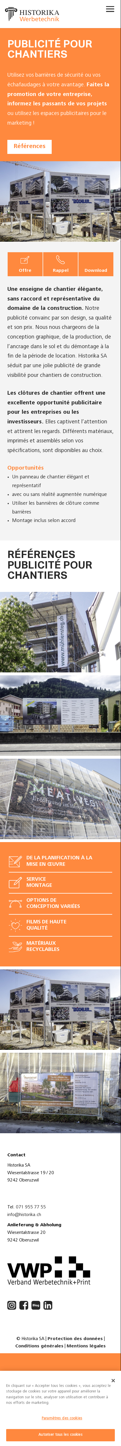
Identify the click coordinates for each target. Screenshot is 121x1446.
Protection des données (75, 1339)
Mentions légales (86, 1346)
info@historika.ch (24, 1215)
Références (30, 147)
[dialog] (60, 1408)
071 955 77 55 (31, 1207)
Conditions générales (39, 1346)
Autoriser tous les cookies (60, 1435)
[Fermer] (113, 1380)
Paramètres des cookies (62, 1419)
